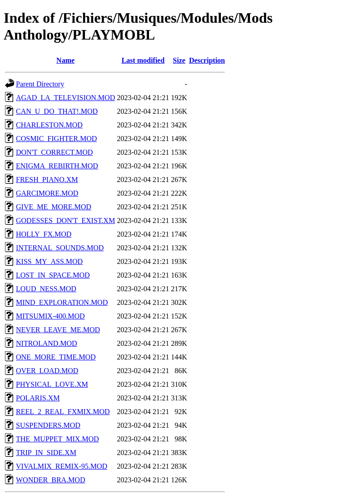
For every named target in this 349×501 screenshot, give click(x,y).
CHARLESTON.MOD (49, 125)
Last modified (143, 60)
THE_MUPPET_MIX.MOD (57, 439)
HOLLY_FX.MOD (43, 234)
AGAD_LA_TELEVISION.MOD (65, 97)
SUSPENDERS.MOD (48, 425)
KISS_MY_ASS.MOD (49, 261)
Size (179, 60)
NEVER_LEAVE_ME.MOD (58, 330)
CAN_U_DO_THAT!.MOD (57, 111)
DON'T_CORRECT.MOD (54, 152)
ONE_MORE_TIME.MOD (56, 357)
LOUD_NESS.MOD (46, 289)
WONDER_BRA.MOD (50, 480)
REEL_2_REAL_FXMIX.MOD (63, 411)
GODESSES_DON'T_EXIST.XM (65, 220)
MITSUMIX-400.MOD (50, 316)
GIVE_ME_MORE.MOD (53, 207)
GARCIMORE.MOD (47, 193)
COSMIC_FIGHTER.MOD (56, 138)
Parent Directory (40, 84)
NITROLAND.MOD (46, 343)
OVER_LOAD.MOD (47, 370)
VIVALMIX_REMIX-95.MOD (61, 466)
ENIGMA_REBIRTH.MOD (57, 166)
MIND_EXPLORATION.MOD (62, 302)
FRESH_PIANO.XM (47, 179)
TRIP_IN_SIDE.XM (46, 452)
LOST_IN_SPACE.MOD (53, 275)
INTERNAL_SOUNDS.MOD (60, 248)
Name (65, 60)
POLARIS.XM (38, 398)
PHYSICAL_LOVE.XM (52, 384)
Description (207, 60)
